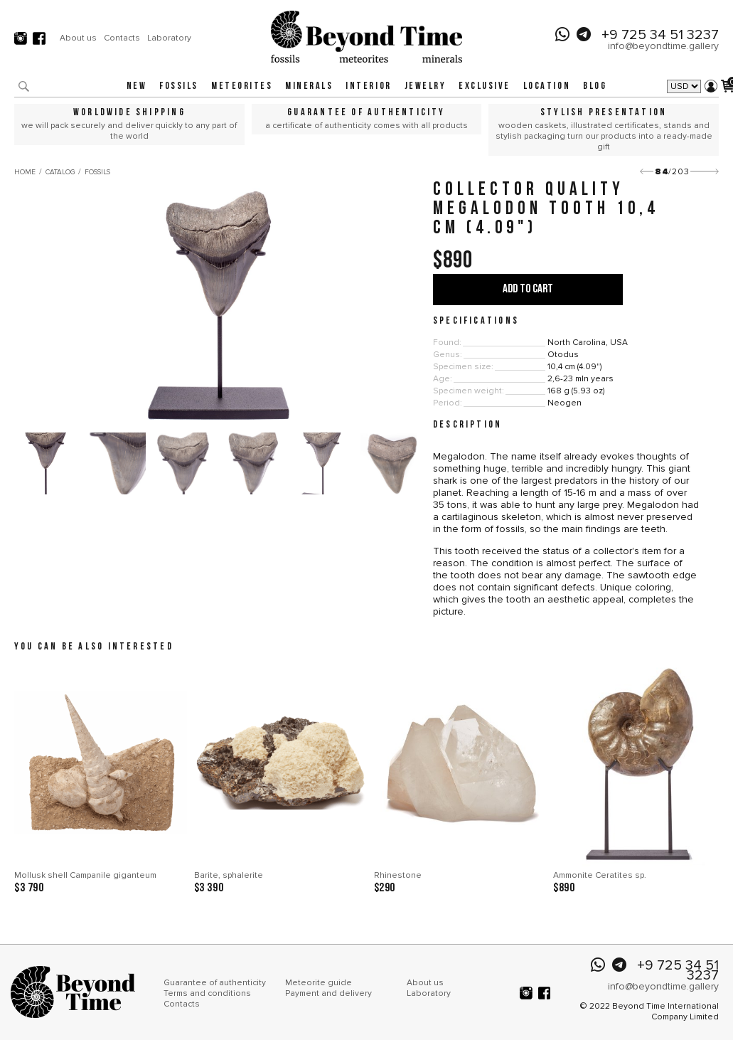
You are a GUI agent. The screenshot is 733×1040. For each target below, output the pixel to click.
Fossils (178, 86)
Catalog (60, 172)
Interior (368, 86)
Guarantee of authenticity (215, 982)
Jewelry (425, 86)
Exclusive (484, 86)
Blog (594, 86)
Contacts (122, 38)
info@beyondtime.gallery (663, 46)
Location (546, 86)
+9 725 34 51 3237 (660, 34)
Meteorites (241, 86)
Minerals (309, 86)
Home (25, 172)
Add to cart (528, 289)
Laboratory (169, 38)
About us (78, 38)
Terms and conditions (207, 993)
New (137, 86)
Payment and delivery (328, 993)
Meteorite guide (318, 982)
